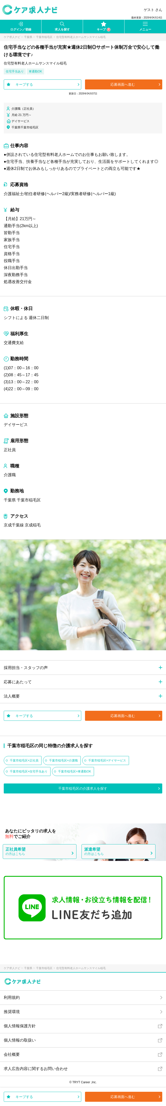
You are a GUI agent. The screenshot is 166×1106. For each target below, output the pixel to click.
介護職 (10, 475)
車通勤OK (35, 71)
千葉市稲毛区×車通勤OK (74, 771)
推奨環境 (12, 1012)
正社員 (10, 450)
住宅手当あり (15, 71)
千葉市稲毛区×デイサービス (107, 760)
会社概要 (12, 1054)
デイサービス (16, 424)
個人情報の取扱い (20, 1040)
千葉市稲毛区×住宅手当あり (29, 771)
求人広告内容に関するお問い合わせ (36, 1069)
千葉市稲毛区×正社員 (24, 760)
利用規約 (12, 997)
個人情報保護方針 (20, 1026)
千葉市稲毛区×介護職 (63, 760)
